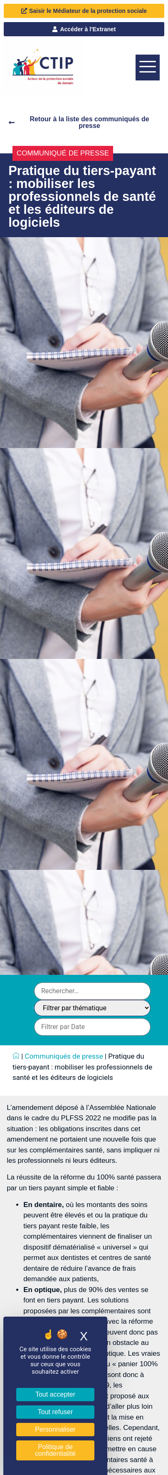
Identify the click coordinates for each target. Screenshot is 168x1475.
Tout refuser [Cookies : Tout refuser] (55, 1411)
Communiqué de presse (63, 153)
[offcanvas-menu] (148, 67)
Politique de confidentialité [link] (55, 1450)
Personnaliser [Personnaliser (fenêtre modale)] (55, 1429)
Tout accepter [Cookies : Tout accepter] (55, 1394)
